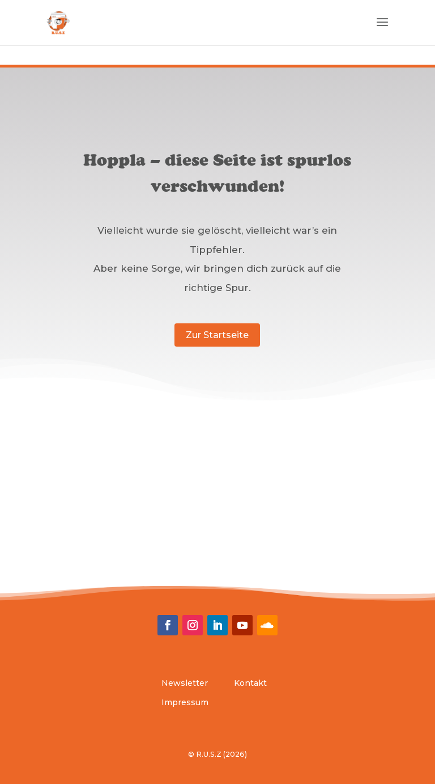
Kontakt (250, 683)
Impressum (184, 702)
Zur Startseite (217, 335)
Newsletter (184, 683)
